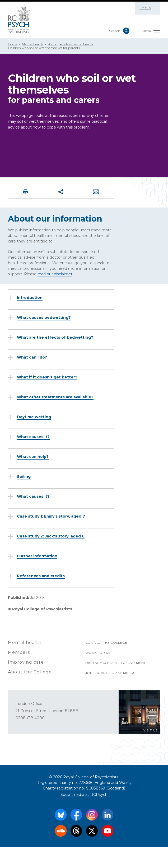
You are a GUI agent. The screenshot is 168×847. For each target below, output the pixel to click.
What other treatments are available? (55, 397)
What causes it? (33, 436)
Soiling (24, 476)
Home (12, 44)
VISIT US (150, 730)
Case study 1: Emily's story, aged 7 (51, 516)
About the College (30, 671)
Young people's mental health (70, 44)
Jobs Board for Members (110, 673)
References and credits (41, 576)
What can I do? (32, 357)
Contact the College (106, 643)
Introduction (30, 297)
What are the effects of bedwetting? (55, 337)
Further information (37, 556)
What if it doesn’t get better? (47, 377)
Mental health (32, 44)
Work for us (97, 653)
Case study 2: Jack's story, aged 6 (51, 536)
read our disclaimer (55, 274)
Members (19, 652)
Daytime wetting (34, 416)
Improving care (26, 662)
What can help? (33, 456)
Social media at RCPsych (84, 794)
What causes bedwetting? (44, 317)
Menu (151, 32)
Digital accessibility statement (115, 663)
